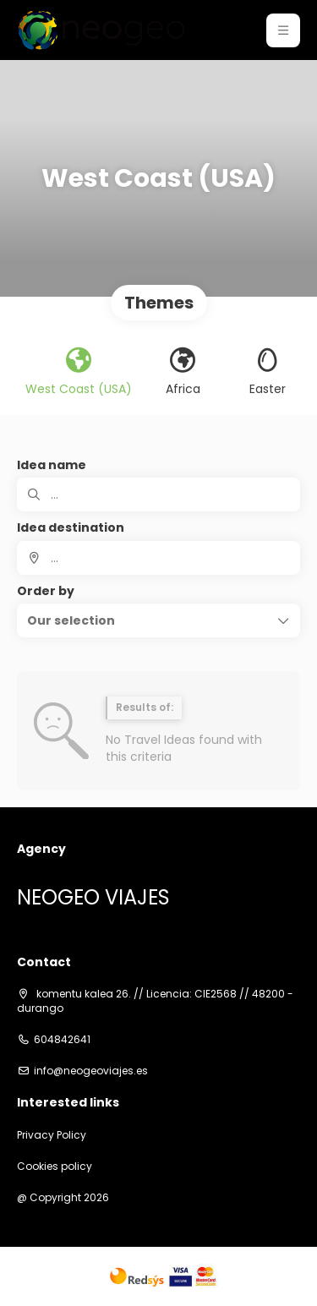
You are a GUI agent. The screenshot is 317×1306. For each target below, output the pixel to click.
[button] (283, 30)
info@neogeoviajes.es (91, 1071)
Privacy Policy (51, 1135)
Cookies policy (54, 1166)
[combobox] (158, 558)
